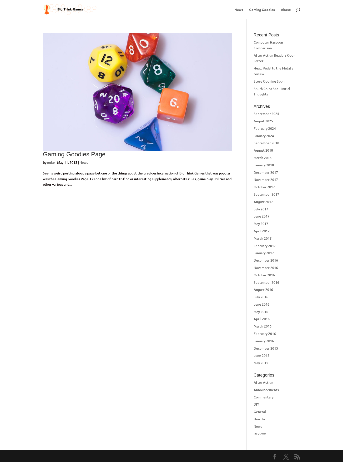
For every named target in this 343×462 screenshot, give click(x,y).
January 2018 (264, 165)
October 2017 (264, 187)
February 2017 (265, 245)
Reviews (260, 434)
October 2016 (264, 275)
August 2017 (263, 201)
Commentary (263, 397)
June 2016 (261, 304)
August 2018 (263, 150)
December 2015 (266, 348)
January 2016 (264, 341)
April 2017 (262, 231)
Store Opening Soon (269, 81)
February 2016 (265, 333)
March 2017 (263, 238)
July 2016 (261, 297)
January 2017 (264, 253)
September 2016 (266, 282)
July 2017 (261, 209)
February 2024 (265, 128)
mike (51, 162)
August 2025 (263, 121)
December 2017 (266, 172)
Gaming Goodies (262, 10)
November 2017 (266, 179)
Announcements (266, 389)
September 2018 (266, 143)
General (260, 411)
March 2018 (263, 157)
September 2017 (266, 194)
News (238, 10)
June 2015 (261, 355)
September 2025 (266, 113)
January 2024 (264, 136)
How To (259, 419)
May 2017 (261, 223)
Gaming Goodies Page (74, 154)
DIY (256, 404)
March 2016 (263, 326)
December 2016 (266, 260)
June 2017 (261, 216)
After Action (263, 382)
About (286, 10)
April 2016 (262, 319)
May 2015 (261, 363)
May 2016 (261, 311)
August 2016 (263, 289)
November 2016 (266, 267)
